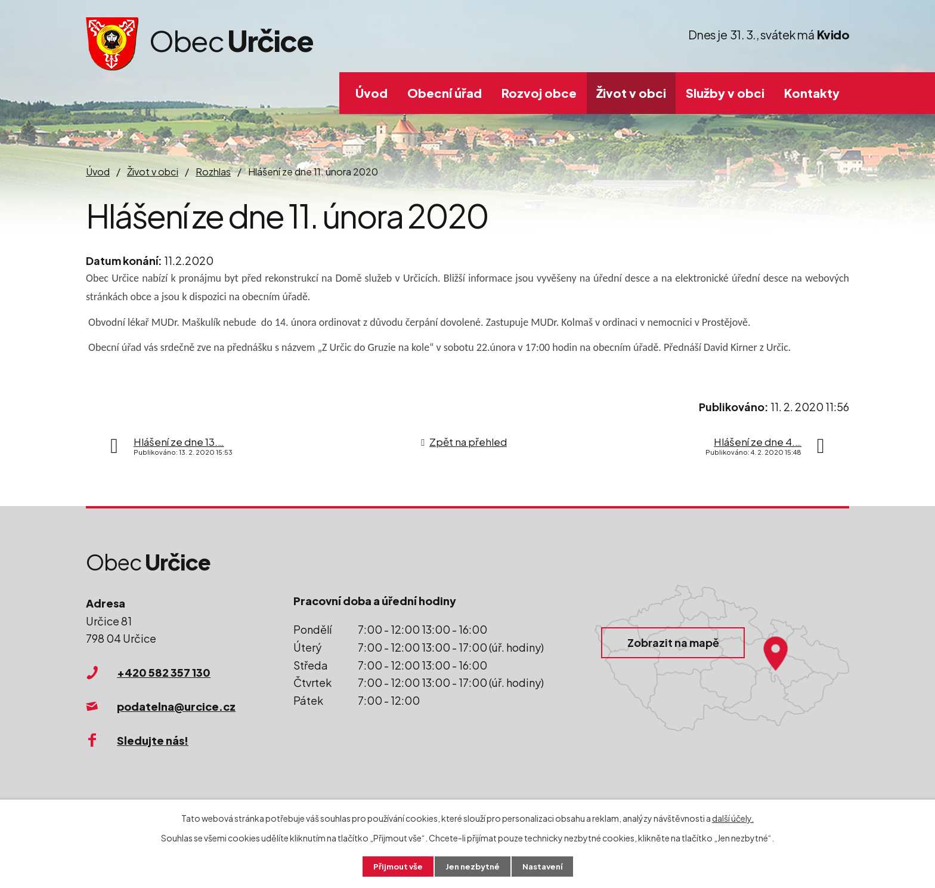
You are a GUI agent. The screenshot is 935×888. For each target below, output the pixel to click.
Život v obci (631, 92)
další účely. (733, 817)
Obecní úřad (444, 92)
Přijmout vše (395, 866)
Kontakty (812, 92)
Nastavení (545, 866)
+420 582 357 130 (163, 672)
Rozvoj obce (539, 92)
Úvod (371, 92)
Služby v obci (725, 92)
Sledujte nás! (152, 740)
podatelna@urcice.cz (176, 706)
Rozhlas (213, 171)
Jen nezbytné (472, 866)
